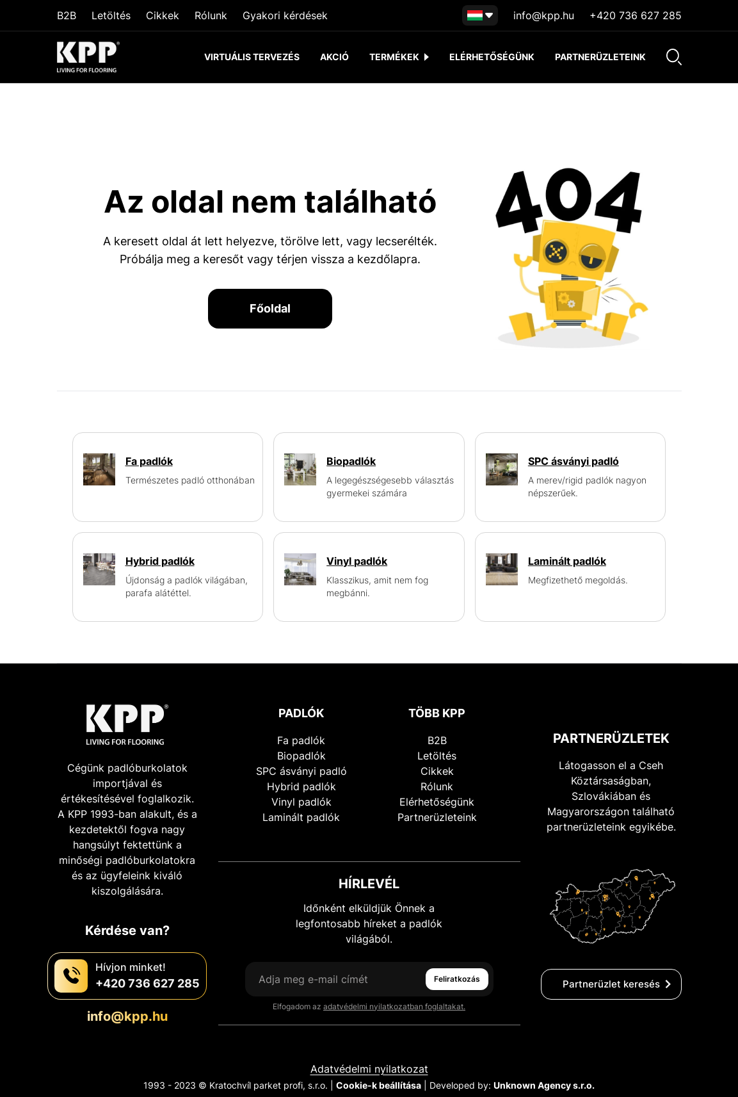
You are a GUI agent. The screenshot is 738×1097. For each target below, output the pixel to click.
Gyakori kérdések (285, 15)
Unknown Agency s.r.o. (544, 1085)
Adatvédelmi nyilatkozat (369, 1068)
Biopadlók (301, 755)
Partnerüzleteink (600, 56)
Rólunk (211, 15)
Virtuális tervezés (252, 56)
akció (334, 56)
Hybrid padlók (301, 786)
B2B (66, 15)
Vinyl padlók (301, 801)
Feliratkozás (457, 979)
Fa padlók (301, 740)
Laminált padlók (301, 817)
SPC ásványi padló (301, 771)
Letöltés (111, 15)
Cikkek (162, 15)
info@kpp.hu (543, 15)
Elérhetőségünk (491, 56)
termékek (399, 56)
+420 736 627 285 (636, 15)
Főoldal (270, 308)
